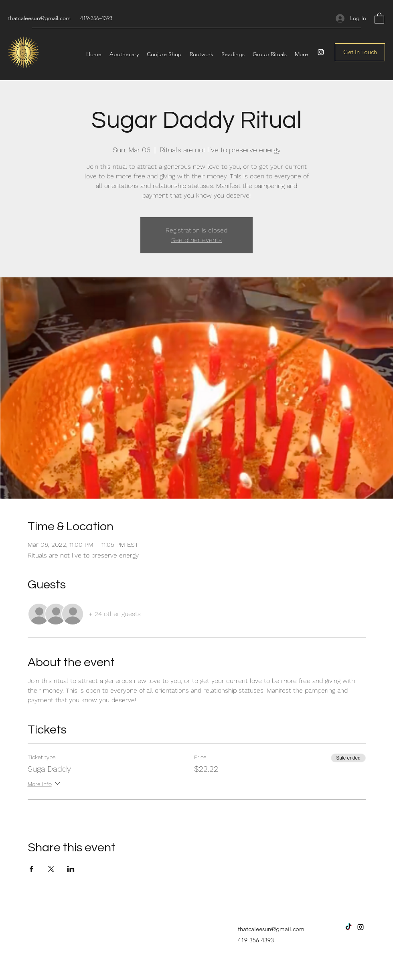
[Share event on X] (51, 869)
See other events (196, 240)
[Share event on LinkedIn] (71, 869)
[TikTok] (348, 927)
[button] (379, 18)
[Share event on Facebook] (31, 869)
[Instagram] (321, 52)
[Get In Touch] (360, 52)
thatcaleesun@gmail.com (39, 18)
